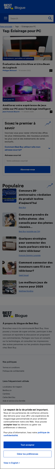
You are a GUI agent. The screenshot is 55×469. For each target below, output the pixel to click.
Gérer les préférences (27, 454)
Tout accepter (27, 445)
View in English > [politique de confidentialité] (12, 463)
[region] (27, 436)
